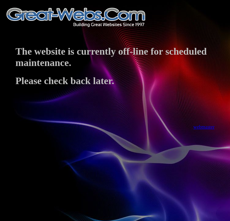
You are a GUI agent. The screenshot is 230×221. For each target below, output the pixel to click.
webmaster (203, 127)
